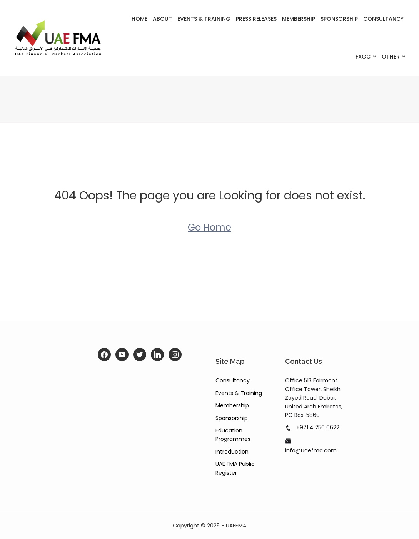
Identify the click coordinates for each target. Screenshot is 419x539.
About (162, 19)
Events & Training (203, 19)
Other (391, 56)
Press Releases (256, 19)
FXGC (363, 56)
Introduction (232, 451)
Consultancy (383, 19)
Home (139, 19)
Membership (298, 19)
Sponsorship (339, 19)
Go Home (209, 227)
